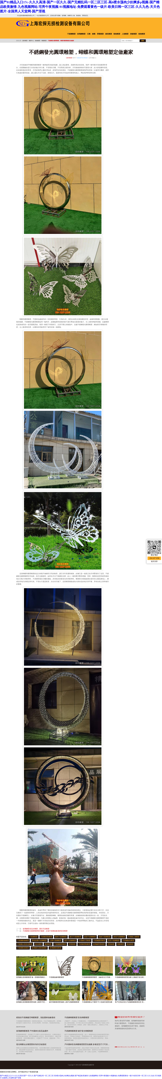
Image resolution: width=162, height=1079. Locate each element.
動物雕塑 (117, 34)
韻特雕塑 (24, 40)
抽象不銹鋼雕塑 (104, 937)
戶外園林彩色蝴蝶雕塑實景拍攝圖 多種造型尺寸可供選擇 (87, 1044)
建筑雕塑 (108, 34)
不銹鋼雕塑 (71, 34)
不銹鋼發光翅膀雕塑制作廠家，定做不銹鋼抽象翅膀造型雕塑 (45, 931)
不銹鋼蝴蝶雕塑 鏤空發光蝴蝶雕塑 (78, 1031)
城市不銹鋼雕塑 (70, 940)
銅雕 (93, 34)
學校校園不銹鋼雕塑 (39, 940)
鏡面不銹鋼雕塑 (90, 937)
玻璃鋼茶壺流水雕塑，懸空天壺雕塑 (36, 929)
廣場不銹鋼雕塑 (119, 937)
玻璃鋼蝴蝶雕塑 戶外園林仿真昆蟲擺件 (32, 1031)
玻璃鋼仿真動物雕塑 (39, 948)
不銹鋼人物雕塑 (133, 937)
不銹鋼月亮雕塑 (84, 940)
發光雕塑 (38, 944)
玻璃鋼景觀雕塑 (99, 944)
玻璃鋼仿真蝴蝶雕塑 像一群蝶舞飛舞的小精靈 (31, 977)
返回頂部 (154, 561)
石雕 (88, 34)
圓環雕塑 (48, 944)
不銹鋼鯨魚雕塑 (128, 940)
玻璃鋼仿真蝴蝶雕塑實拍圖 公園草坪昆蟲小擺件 (31, 1002)
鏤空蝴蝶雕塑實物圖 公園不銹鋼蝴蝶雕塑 (64, 1002)
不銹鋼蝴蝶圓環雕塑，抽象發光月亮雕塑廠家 (97, 977)
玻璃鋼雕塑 (81, 34)
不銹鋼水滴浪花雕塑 (24, 944)
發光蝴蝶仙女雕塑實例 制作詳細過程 (31, 1044)
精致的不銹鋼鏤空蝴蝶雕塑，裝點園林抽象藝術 (35, 1017)
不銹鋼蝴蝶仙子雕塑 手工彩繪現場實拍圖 (97, 1002)
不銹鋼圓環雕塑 (99, 940)
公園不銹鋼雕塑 (55, 940)
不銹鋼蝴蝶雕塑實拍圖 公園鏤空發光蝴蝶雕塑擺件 (130, 977)
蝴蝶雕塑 (44, 40)
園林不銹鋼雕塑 (61, 937)
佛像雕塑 (133, 34)
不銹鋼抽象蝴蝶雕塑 (56, 977)
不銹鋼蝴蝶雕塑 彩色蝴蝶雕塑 (76, 1017)
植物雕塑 (141, 34)
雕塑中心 (31, 40)
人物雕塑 (125, 34)
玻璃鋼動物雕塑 (55, 948)
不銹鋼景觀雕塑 (46, 937)
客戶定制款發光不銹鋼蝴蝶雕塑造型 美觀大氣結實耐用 (130, 1002)
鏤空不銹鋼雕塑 (75, 937)
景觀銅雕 (111, 944)
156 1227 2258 (154, 558)
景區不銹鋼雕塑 (114, 940)
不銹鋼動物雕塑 (23, 940)
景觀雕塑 (100, 34)
